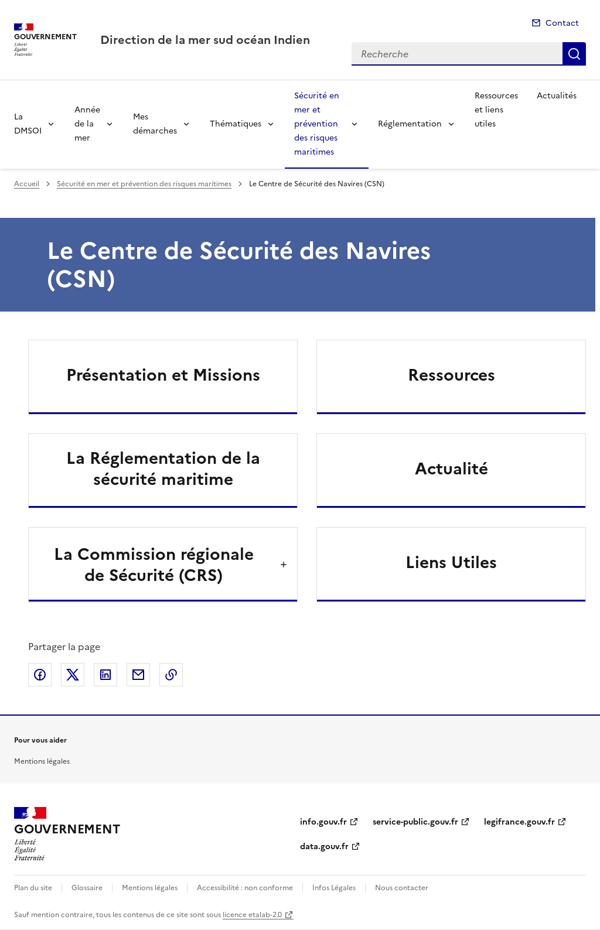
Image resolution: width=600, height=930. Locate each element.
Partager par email (138, 674)
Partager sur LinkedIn (105, 674)
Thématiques (235, 124)
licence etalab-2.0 (252, 915)
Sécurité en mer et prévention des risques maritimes (316, 124)
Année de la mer (87, 124)
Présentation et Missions (163, 374)
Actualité (451, 468)
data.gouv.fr (324, 846)
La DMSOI (28, 124)
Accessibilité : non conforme (245, 888)
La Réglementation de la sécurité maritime (163, 468)
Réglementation (410, 124)
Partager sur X (72, 674)
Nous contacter (401, 888)
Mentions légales (42, 761)
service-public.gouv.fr (415, 822)
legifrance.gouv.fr (519, 822)
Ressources (451, 374)
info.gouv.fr (323, 822)
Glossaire (87, 888)
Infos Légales (334, 888)
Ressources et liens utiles (496, 110)
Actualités (557, 96)
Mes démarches (155, 124)
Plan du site (33, 888)
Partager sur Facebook (40, 674)
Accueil (26, 184)
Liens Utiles (451, 562)
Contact (562, 23)
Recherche (574, 54)
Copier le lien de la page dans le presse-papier (171, 674)
